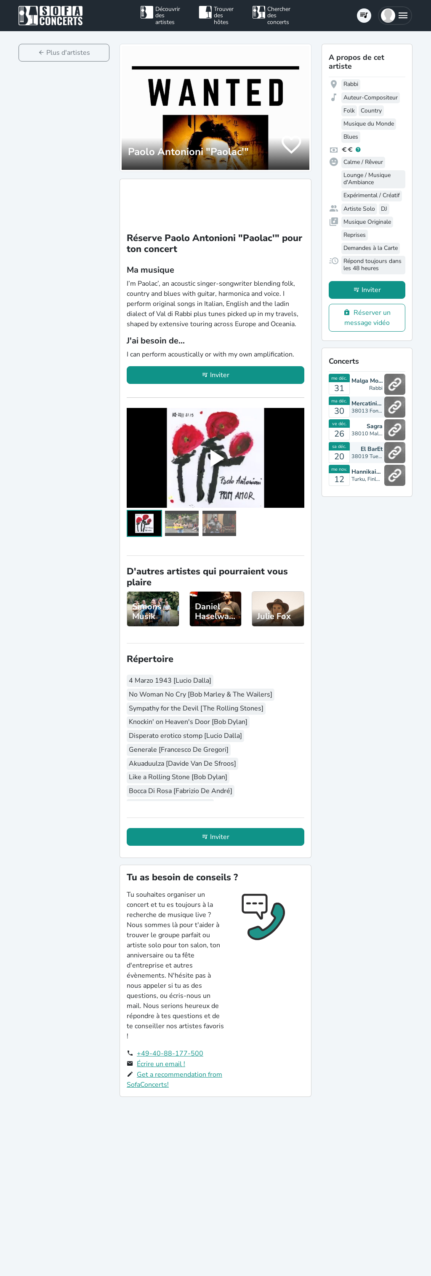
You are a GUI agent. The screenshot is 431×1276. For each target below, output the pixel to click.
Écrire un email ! (161, 1064)
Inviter (219, 375)
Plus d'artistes (68, 52)
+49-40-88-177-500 (170, 1053)
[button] (395, 15)
